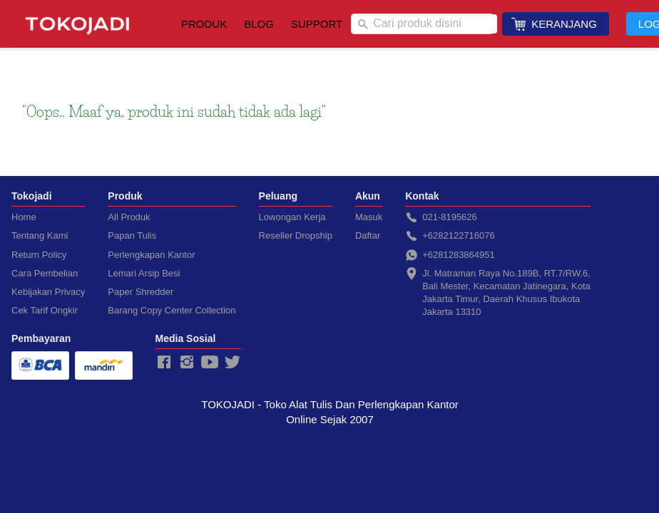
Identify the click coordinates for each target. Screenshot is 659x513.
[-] (164, 362)
